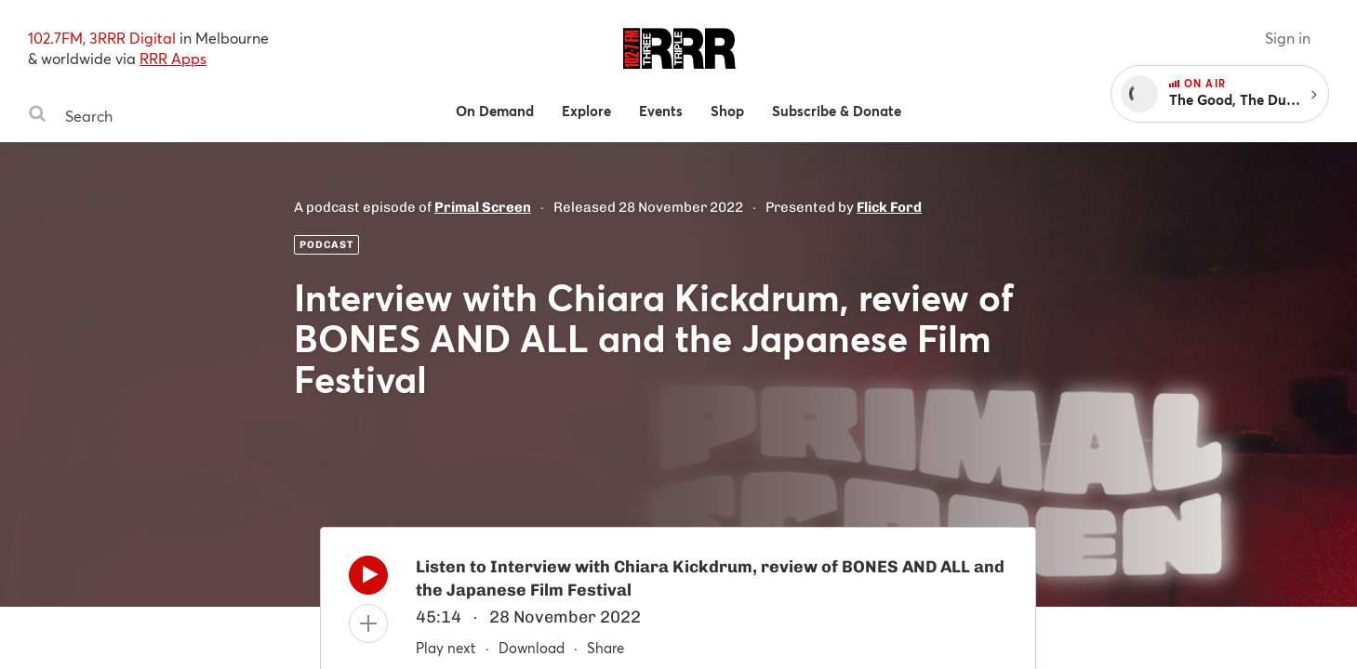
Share (605, 647)
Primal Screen (482, 207)
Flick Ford (889, 207)
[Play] (368, 580)
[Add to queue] (368, 623)
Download (532, 647)
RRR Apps (173, 58)
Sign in (1287, 37)
